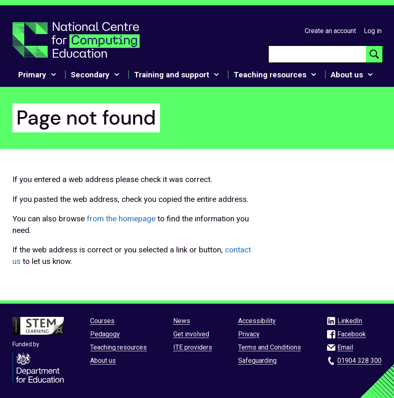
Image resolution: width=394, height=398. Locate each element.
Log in (373, 31)
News (181, 321)
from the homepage (121, 218)
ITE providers (192, 347)
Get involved (191, 334)
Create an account (330, 31)
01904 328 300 (359, 360)
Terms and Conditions (269, 347)
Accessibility (257, 321)
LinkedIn (349, 321)
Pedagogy (105, 334)
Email (345, 347)
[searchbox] (317, 54)
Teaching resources (118, 347)
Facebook (351, 334)
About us (103, 360)
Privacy (249, 334)
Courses (102, 321)
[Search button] (374, 54)
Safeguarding (257, 360)
